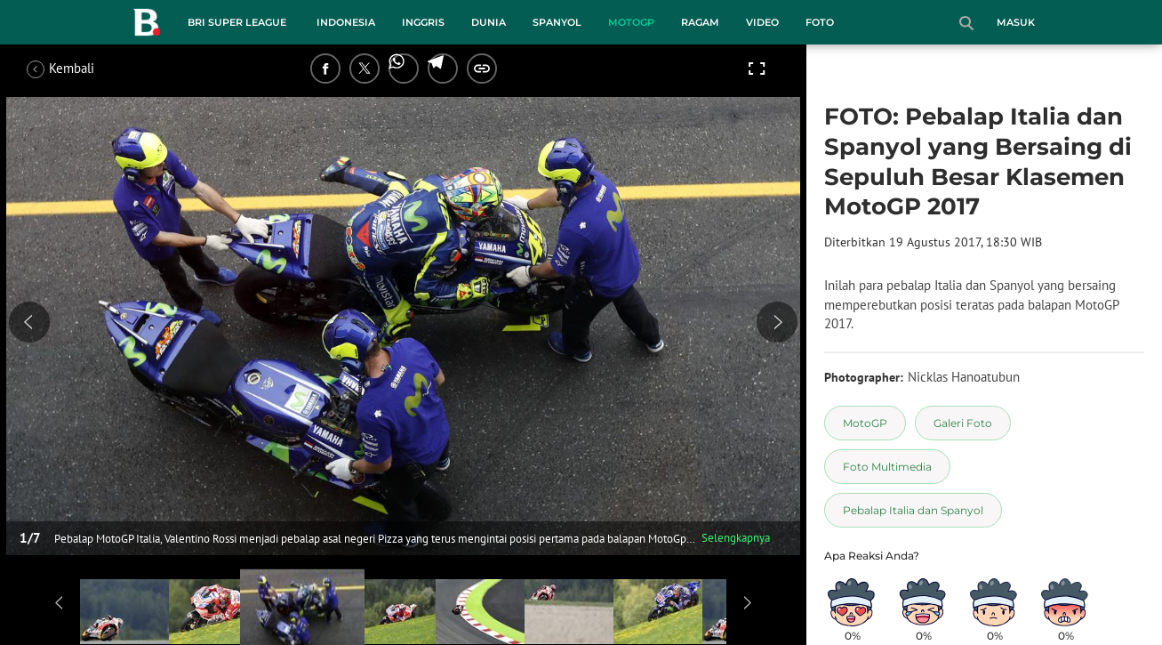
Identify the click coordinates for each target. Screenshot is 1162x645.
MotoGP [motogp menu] (631, 22)
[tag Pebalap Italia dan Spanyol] (913, 510)
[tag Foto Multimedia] (887, 466)
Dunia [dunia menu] (488, 22)
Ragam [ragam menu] (700, 22)
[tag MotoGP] (865, 423)
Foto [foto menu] (819, 22)
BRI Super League (237, 22)
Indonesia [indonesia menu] (346, 22)
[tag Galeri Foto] (963, 423)
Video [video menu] (762, 22)
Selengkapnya (735, 537)
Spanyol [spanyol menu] (557, 22)
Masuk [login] (1016, 22)
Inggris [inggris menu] (423, 22)
